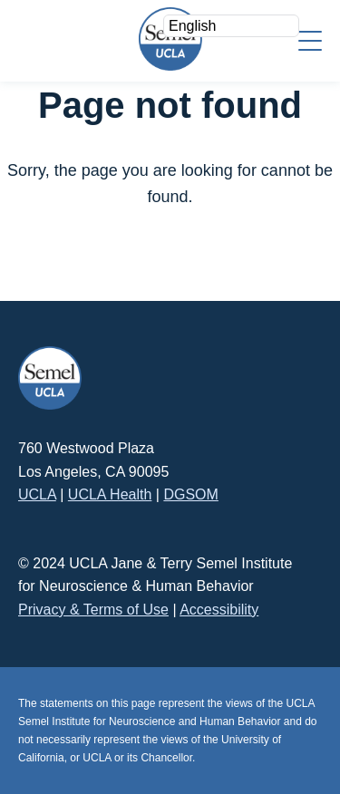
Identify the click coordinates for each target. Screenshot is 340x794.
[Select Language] (231, 26)
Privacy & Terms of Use (93, 609)
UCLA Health (110, 494)
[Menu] (310, 39)
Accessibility (219, 609)
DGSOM (190, 494)
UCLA (37, 494)
